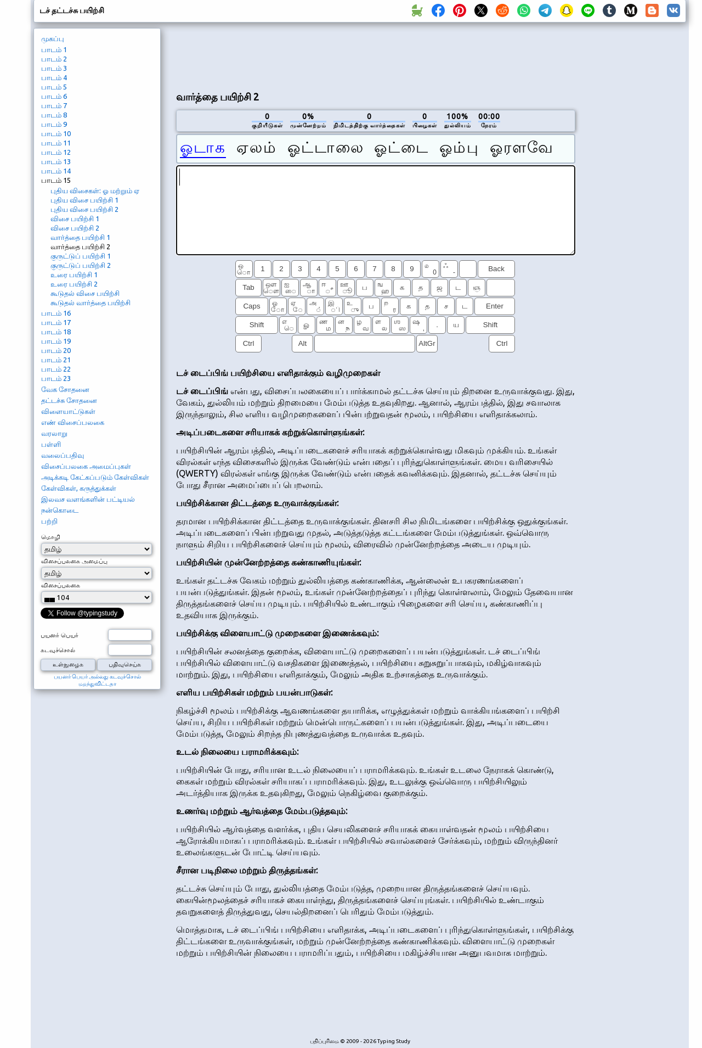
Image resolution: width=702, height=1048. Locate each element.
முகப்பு (52, 38)
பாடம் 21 (56, 359)
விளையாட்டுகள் (68, 411)
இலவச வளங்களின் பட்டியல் (88, 499)
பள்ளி (51, 444)
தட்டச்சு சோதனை (69, 400)
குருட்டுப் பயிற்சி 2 (80, 265)
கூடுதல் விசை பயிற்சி (85, 293)
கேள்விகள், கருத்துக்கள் (78, 488)
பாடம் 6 (54, 96)
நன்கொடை (59, 510)
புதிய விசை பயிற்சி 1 (84, 200)
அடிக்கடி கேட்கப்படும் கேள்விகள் (95, 477)
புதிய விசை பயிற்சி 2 (84, 209)
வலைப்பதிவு (62, 455)
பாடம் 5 (54, 87)
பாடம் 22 (56, 369)
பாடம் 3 (54, 68)
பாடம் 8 (54, 115)
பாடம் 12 (56, 152)
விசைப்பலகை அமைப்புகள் (86, 466)
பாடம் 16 (56, 313)
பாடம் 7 (54, 105)
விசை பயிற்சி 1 (74, 218)
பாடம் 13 (56, 161)
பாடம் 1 (54, 49)
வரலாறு (54, 433)
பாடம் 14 (56, 171)
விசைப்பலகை (60, 585)
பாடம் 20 (56, 350)
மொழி (50, 537)
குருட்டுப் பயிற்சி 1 (80, 256)
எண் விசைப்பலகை (72, 422)
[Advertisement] (375, 55)
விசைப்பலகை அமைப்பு (74, 561)
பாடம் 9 (54, 124)
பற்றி (49, 521)
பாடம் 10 (56, 133)
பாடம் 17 (56, 322)
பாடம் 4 (54, 77)
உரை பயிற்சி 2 (74, 284)
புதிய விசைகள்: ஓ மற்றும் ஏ (94, 190)
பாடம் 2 (54, 59)
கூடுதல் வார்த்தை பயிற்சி (90, 302)
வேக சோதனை (65, 389)
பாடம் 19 (56, 341)
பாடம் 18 (56, 331)
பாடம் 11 (56, 143)
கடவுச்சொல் (58, 650)
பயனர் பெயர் (59, 635)
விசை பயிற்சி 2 (74, 228)
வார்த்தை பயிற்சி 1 (80, 237)
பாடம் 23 (56, 378)
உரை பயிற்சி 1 (74, 274)
